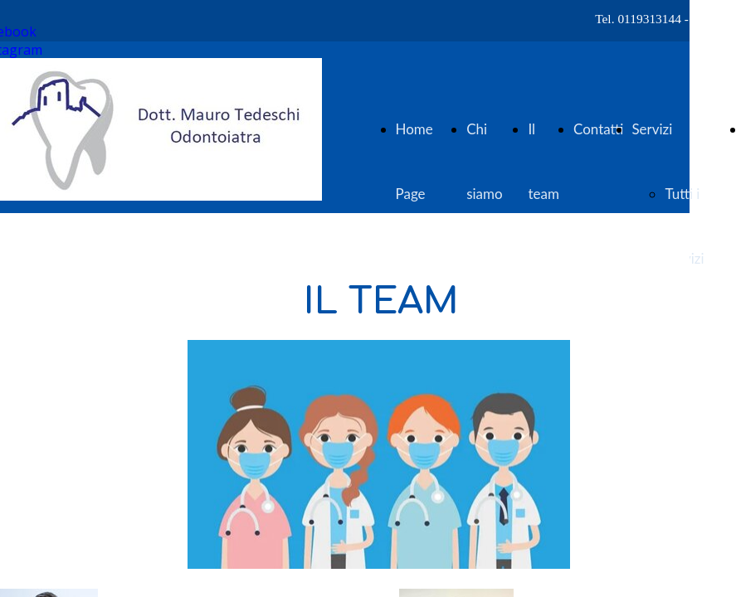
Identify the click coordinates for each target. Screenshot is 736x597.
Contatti (598, 129)
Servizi (651, 129)
